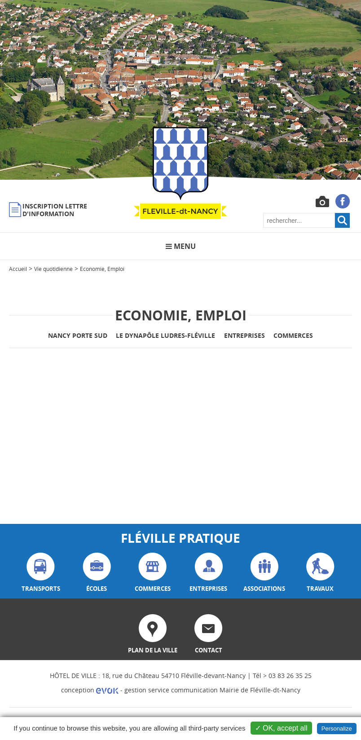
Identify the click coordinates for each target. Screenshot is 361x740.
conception (90, 690)
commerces (153, 573)
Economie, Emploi (102, 268)
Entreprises (244, 335)
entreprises (208, 573)
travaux (320, 573)
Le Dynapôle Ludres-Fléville (165, 335)
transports (41, 573)
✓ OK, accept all (281, 728)
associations (264, 573)
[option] (180, 90)
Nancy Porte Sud (77, 335)
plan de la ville (152, 634)
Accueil (18, 268)
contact (208, 634)
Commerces (293, 335)
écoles (97, 573)
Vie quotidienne (53, 268)
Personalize (336, 728)
